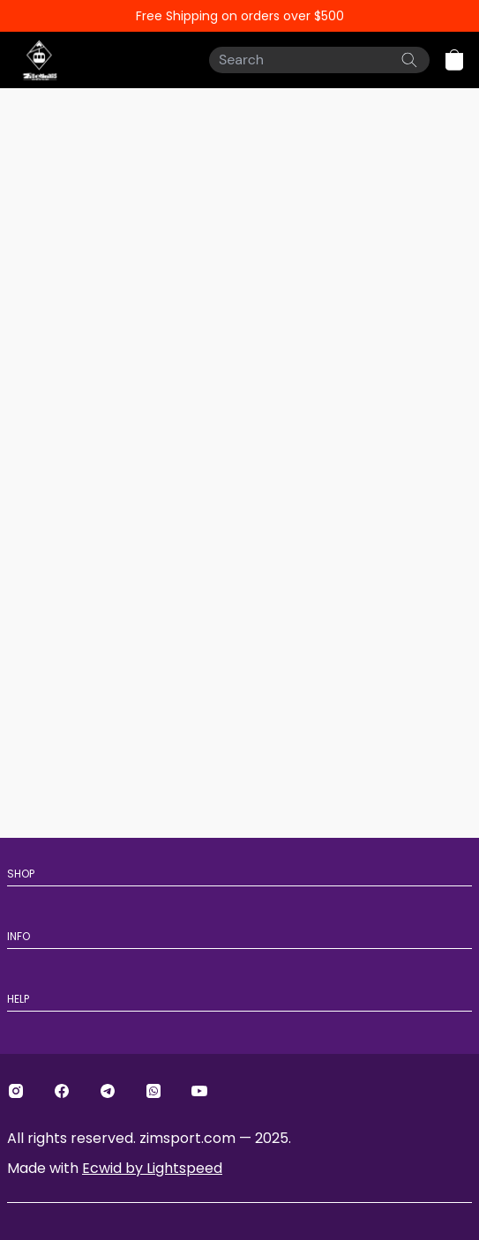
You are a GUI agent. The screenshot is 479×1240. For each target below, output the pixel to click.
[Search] (319, 60)
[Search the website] (409, 60)
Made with (114, 1168)
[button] (454, 60)
